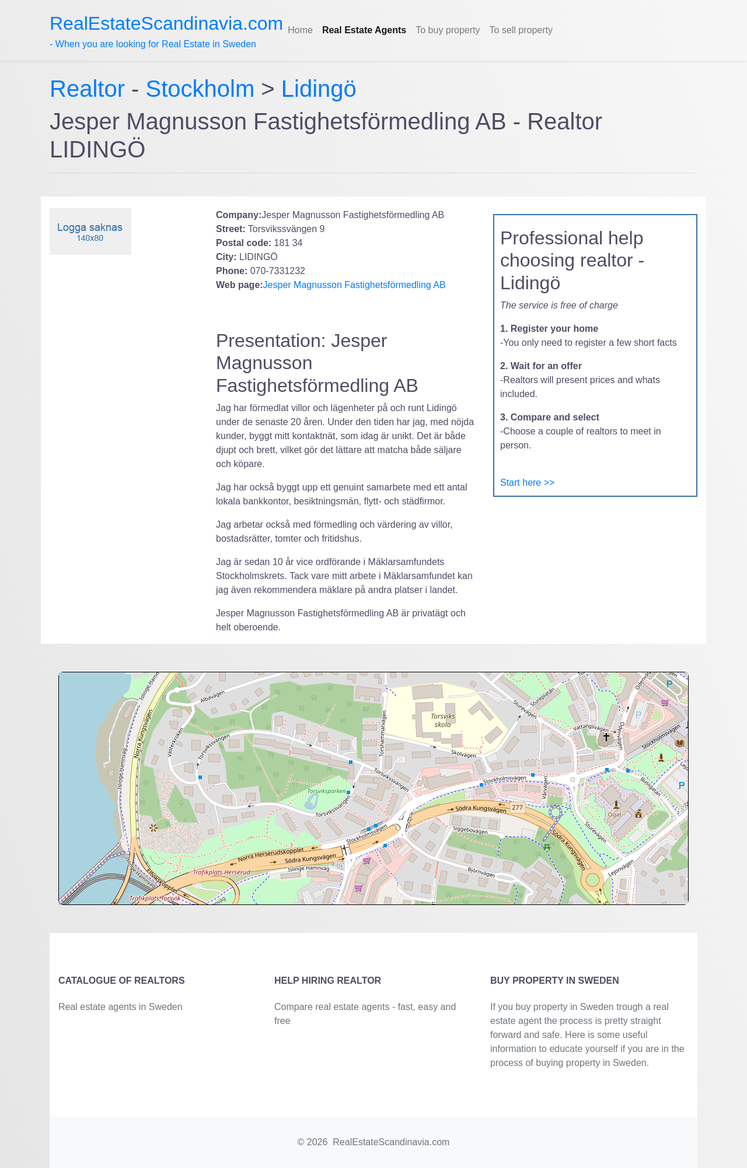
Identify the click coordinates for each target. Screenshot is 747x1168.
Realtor (90, 88)
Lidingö (319, 88)
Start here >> (527, 482)
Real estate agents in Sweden (120, 1007)
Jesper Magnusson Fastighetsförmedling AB (354, 285)
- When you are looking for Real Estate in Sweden (166, 31)
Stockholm (200, 88)
